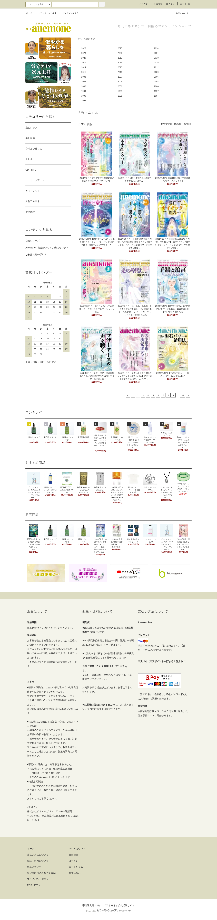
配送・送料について (37, 860)
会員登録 (158, 4)
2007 (120, 77)
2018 (156, 58)
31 (182, 395)
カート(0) (185, 4)
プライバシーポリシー (39, 879)
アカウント (144, 4)
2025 (120, 48)
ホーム (29, 13)
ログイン (170, 4)
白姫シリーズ (32, 240)
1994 (156, 96)
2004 (120, 81)
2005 (83, 81)
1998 (120, 91)
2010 (120, 72)
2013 (120, 67)
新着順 (187, 124)
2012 (156, 67)
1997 (156, 91)
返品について (34, 867)
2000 (156, 86)
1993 (83, 100)
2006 (156, 77)
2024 (156, 48)
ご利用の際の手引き (36, 254)
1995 (120, 96)
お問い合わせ (180, 13)
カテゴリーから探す (45, 13)
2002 (83, 86)
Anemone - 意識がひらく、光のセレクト (46, 247)
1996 (83, 96)
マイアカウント (77, 848)
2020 (83, 58)
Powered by (108, 911)
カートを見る (76, 867)
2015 (156, 62)
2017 (83, 62)
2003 (156, 81)
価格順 (177, 124)
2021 (156, 53)
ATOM (37, 885)
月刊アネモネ (90, 39)
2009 (156, 72)
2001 (120, 86)
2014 (83, 67)
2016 (120, 62)
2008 (83, 77)
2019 (120, 58)
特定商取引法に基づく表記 (41, 873)
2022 (120, 53)
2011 (83, 72)
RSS (29, 885)
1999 (83, 91)
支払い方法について (37, 854)
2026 (83, 48)
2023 (83, 53)
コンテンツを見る (68, 13)
